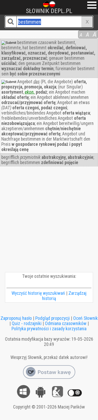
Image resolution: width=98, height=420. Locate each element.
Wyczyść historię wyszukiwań (38, 293)
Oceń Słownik (85, 318)
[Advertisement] (49, 220)
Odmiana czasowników (66, 323)
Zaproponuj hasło (16, 318)
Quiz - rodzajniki (27, 323)
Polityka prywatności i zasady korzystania (49, 328)
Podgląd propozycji (52, 318)
